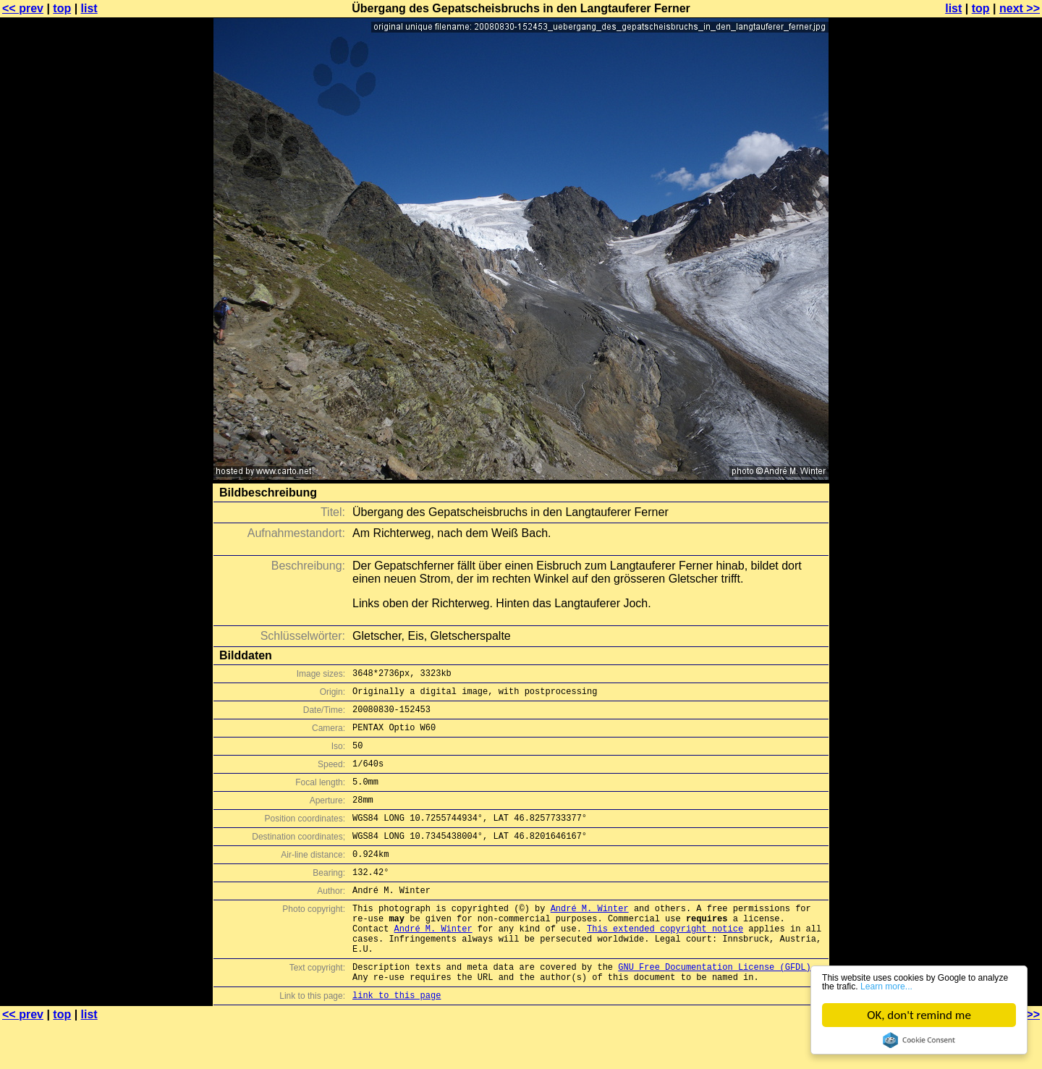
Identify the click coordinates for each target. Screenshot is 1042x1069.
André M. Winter (590, 938)
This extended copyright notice (665, 963)
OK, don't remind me (919, 1015)
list (89, 8)
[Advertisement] (983, 358)
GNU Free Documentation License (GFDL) (714, 1008)
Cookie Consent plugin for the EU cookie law (919, 1040)
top (62, 8)
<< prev (22, 8)
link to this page (396, 1040)
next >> (1019, 8)
